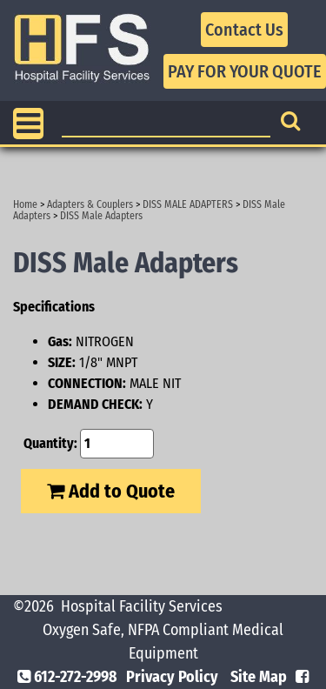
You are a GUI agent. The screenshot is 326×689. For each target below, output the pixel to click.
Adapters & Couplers (90, 204)
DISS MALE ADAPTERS (188, 204)
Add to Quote (111, 491)
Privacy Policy (172, 676)
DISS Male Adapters (101, 216)
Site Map (258, 676)
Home (25, 204)
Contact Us (244, 29)
